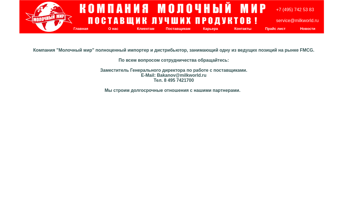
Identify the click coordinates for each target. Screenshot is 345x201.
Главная (80, 29)
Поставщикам (178, 29)
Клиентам (145, 29)
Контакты (242, 29)
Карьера (210, 29)
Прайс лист (275, 29)
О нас (113, 29)
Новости (307, 29)
